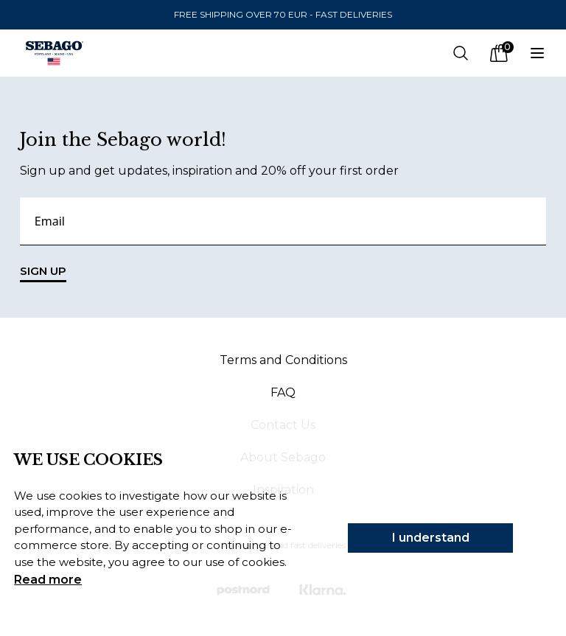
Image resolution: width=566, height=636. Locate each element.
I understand (430, 538)
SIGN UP (43, 273)
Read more (48, 580)
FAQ (283, 392)
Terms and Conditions (283, 360)
